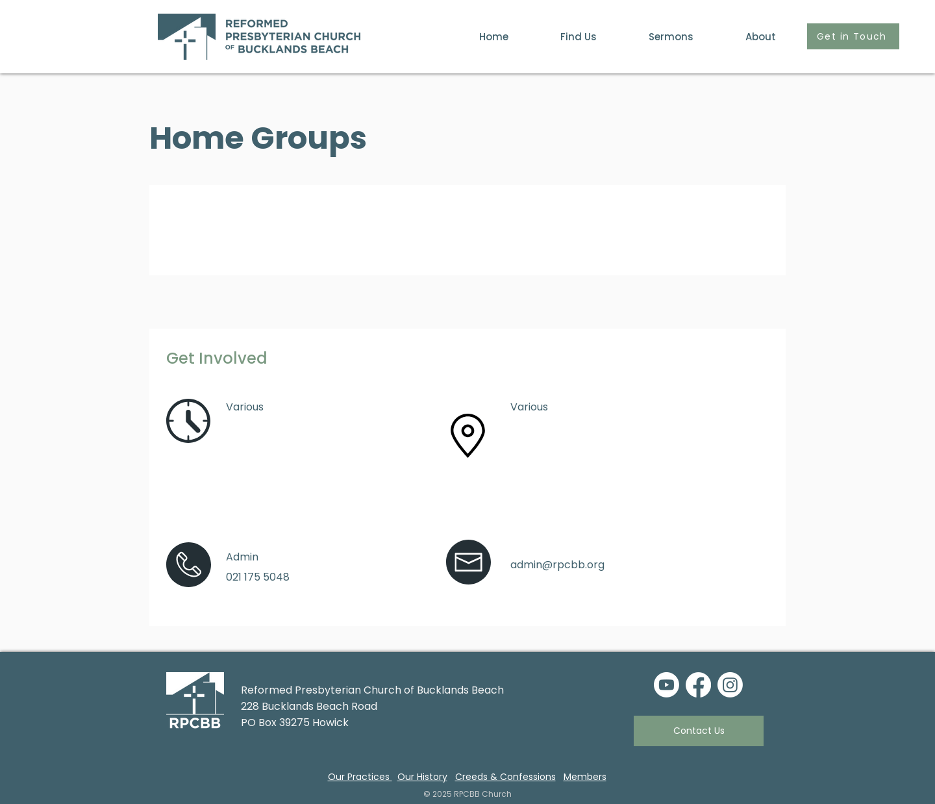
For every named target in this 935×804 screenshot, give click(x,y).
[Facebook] (698, 684)
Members (585, 776)
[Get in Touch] (853, 36)
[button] (744, 36)
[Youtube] (666, 684)
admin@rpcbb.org (557, 564)
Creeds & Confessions (505, 776)
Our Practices (360, 776)
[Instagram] (730, 684)
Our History (422, 776)
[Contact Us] (699, 731)
